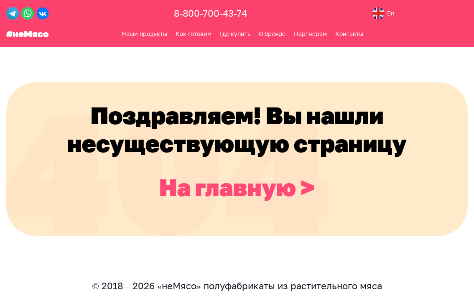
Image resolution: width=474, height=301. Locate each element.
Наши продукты (144, 33)
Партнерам (310, 33)
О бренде (272, 33)
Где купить (235, 33)
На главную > (237, 187)
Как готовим (194, 33)
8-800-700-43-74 (210, 13)
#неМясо (27, 33)
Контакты (349, 33)
